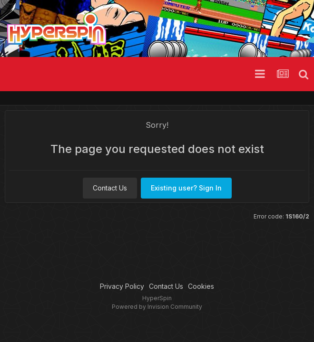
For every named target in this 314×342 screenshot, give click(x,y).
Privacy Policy (122, 286)
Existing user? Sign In (186, 188)
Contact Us (110, 188)
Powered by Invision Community (157, 306)
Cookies (201, 286)
